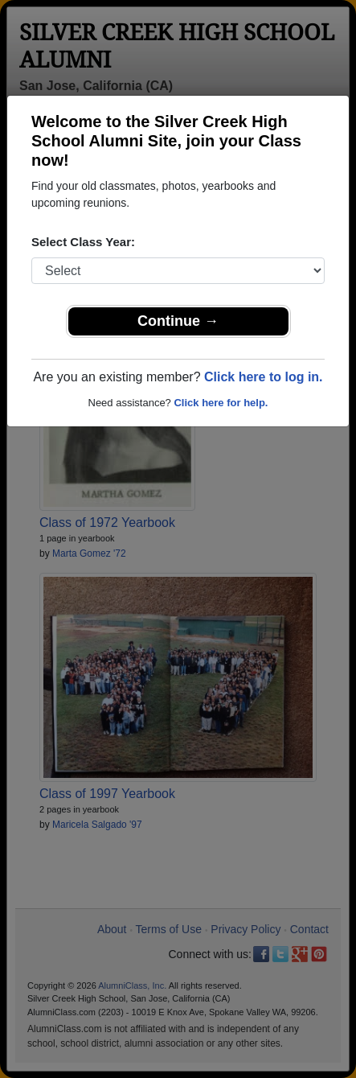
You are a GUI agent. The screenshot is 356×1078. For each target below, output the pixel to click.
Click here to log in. (263, 377)
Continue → (178, 321)
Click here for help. (221, 403)
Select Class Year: (83, 242)
